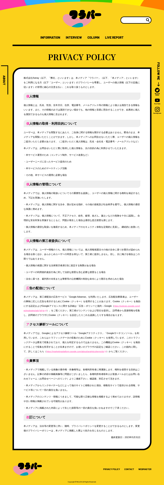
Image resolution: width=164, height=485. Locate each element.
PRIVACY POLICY (106, 469)
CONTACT (126, 469)
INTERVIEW (72, 37)
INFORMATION (46, 37)
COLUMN (95, 37)
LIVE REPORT (118, 37)
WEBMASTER (143, 469)
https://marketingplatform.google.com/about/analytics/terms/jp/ (77, 352)
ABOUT (4, 81)
